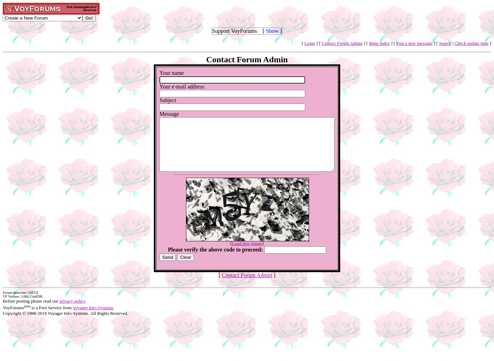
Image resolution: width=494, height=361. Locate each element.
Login (310, 43)
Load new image (247, 253)
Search (445, 43)
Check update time (471, 43)
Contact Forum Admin (342, 43)
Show (272, 31)
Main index (379, 43)
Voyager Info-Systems (93, 318)
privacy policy (72, 311)
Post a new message (414, 43)
